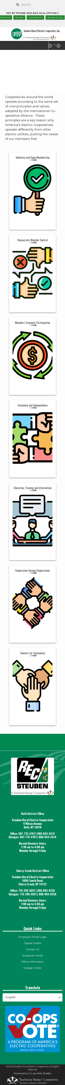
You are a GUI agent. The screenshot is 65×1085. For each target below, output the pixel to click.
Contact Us (32, 949)
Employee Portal (32, 955)
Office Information (32, 961)
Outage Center (32, 968)
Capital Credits (32, 943)
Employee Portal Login (32, 937)
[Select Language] (32, 997)
